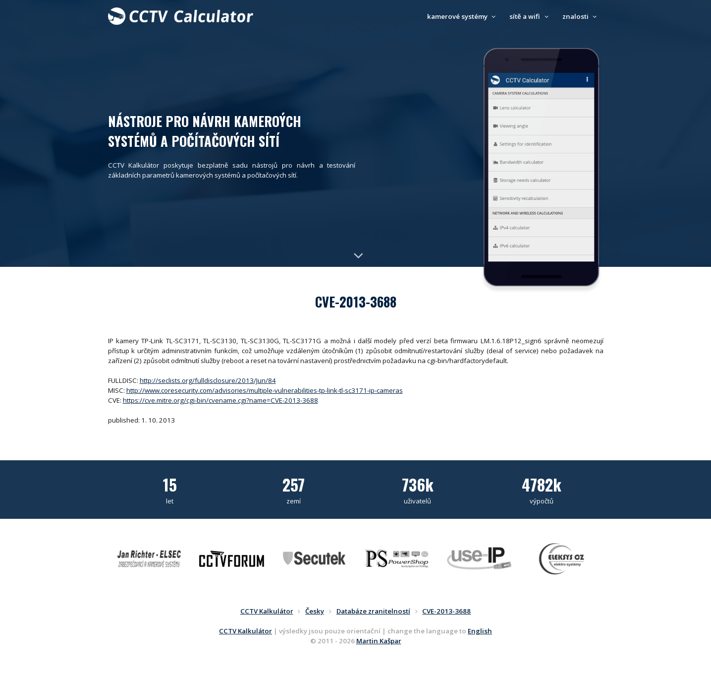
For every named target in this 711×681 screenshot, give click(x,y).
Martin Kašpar (378, 640)
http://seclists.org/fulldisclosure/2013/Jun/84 (208, 380)
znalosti (581, 16)
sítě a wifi (530, 16)
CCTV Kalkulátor (245, 630)
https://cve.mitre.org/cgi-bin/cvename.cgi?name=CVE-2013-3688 (220, 400)
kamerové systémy (462, 16)
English (480, 630)
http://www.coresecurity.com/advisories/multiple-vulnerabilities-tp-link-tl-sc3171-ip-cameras (264, 390)
